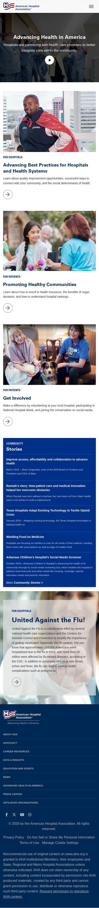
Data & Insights (13, 760)
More (24, 582)
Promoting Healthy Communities (39, 284)
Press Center (12, 794)
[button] (49, 60)
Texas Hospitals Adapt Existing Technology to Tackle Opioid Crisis (48, 512)
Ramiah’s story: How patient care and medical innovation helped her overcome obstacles (45, 488)
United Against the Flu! (48, 620)
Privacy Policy (13, 837)
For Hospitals (13, 157)
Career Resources (16, 751)
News (6, 777)
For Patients (11, 277)
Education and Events (18, 768)
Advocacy (10, 742)
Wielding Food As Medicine (25, 537)
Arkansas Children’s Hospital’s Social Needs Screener (43, 557)
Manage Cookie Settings (60, 843)
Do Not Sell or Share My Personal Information (61, 837)
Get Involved (17, 398)
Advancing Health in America (23, 785)
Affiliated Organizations (20, 802)
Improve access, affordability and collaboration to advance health (47, 461)
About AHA (10, 734)
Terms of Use (29, 843)
